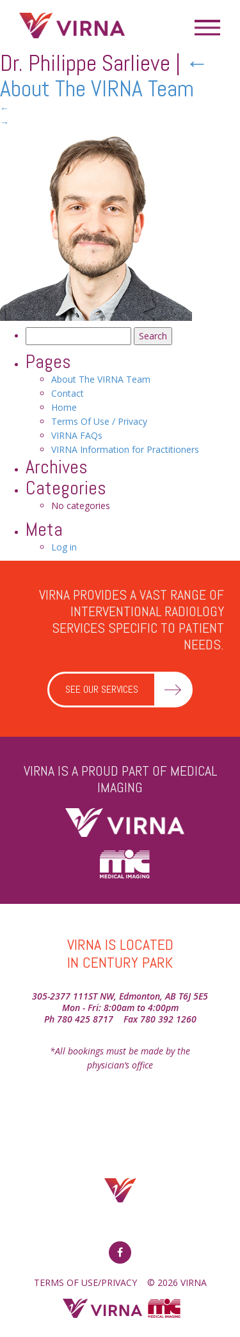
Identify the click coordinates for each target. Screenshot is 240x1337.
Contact (67, 393)
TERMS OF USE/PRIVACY (85, 1282)
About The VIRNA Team (104, 75)
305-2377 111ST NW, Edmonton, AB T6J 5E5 (120, 996)
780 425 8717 (85, 1019)
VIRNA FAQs (76, 435)
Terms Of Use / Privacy (99, 421)
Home (64, 407)
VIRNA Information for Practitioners (125, 449)
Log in (64, 547)
